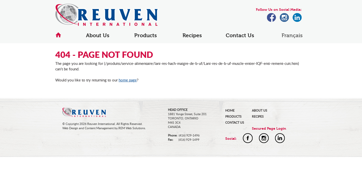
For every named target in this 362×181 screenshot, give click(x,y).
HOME (230, 110)
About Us (97, 35)
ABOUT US (259, 110)
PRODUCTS (233, 116)
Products (145, 35)
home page (128, 79)
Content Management (99, 128)
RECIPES (258, 116)
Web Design (70, 128)
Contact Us (240, 35)
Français (292, 35)
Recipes (192, 35)
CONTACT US (234, 122)
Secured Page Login (269, 128)
